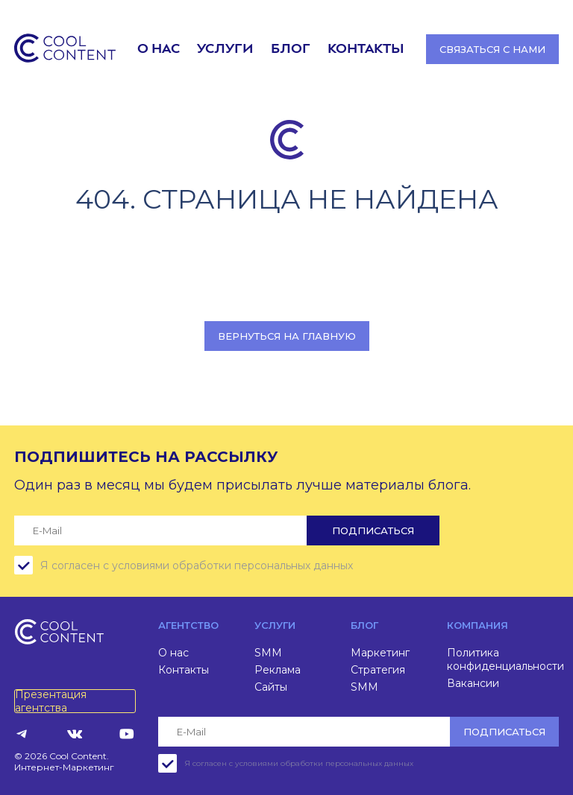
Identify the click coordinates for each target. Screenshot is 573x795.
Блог (290, 49)
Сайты (270, 687)
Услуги (225, 49)
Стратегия (378, 670)
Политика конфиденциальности (505, 659)
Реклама (277, 670)
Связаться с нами (492, 49)
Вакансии (473, 683)
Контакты (366, 49)
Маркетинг (380, 652)
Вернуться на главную (287, 336)
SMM (268, 652)
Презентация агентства (51, 701)
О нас (158, 49)
